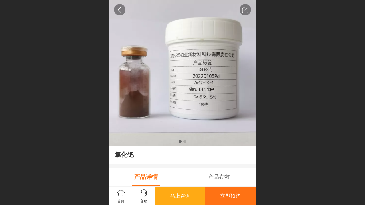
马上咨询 (180, 196)
